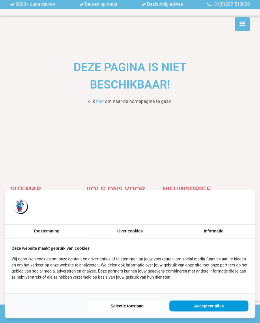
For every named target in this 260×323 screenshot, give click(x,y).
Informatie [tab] (213, 231)
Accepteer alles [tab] (209, 306)
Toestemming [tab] (46, 231)
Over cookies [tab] (130, 231)
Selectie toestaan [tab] (127, 306)
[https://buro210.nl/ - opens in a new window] (226, 207)
